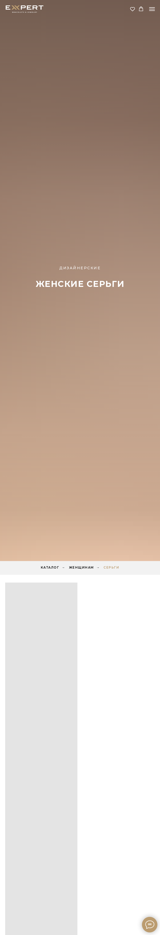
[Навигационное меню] (152, 9)
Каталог (50, 567)
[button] (132, 8)
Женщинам (81, 567)
